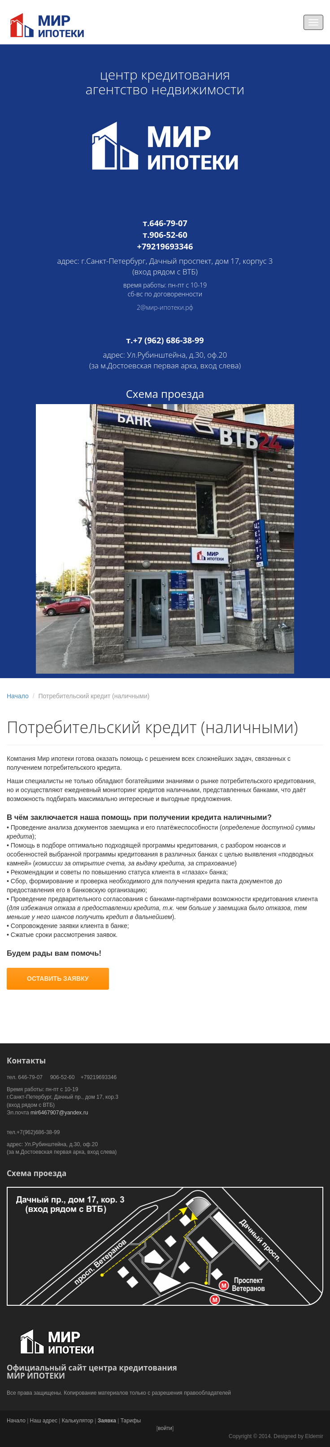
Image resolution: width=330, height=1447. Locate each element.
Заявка (107, 1420)
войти (165, 1428)
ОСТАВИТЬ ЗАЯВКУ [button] (58, 978)
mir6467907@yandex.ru (59, 1113)
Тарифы (131, 1420)
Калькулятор (77, 1420)
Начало (18, 696)
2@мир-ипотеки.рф (165, 307)
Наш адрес (43, 1420)
